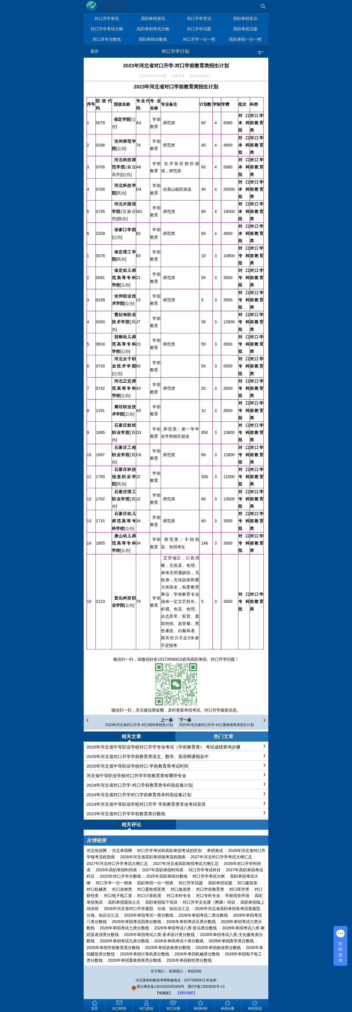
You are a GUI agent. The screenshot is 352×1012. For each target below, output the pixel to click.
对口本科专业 (178, 895)
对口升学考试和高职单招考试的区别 (169, 850)
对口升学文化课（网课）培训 (209, 902)
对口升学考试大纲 (208, 876)
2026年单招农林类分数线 (167, 947)
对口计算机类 (149, 895)
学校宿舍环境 (237, 895)
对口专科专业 (208, 895)
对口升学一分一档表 (114, 883)
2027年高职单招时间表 (162, 870)
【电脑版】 (164, 993)
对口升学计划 (175, 51)
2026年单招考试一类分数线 (148, 915)
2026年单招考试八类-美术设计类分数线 (159, 934)
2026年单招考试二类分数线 (203, 915)
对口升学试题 (191, 883)
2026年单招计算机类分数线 (144, 954)
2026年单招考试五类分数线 (191, 921)
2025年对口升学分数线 (120, 876)
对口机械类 (97, 889)
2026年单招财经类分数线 (188, 960)
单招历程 (194, 971)
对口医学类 (239, 889)
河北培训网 (97, 850)
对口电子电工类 (118, 895)
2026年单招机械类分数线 (197, 954)
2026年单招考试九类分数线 (124, 941)
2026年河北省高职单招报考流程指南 (153, 857)
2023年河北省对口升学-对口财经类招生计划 (139, 725)
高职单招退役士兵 (124, 902)
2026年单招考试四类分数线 (136, 921)
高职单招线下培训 (161, 902)
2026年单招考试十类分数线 (178, 941)
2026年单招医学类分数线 (231, 941)
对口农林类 (122, 889)
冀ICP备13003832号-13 (206, 987)
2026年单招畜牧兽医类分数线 (134, 960)
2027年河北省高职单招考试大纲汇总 (186, 863)
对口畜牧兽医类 (151, 889)
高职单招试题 (220, 883)
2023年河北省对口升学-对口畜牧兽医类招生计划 (216, 725)
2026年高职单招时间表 (116, 870)
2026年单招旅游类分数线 (218, 947)
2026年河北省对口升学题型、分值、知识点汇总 (147, 908)
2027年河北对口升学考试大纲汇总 (221, 857)
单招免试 (215, 850)
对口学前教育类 (210, 889)
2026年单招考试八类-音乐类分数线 (185, 928)
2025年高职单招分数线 (166, 876)
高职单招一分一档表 (155, 883)
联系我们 (176, 971)
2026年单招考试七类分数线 (124, 928)
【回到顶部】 (186, 993)
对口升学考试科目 (204, 870)
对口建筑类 (247, 883)
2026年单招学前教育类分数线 (113, 947)
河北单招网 (122, 850)
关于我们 (157, 971)
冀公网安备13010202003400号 (157, 987)
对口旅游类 (181, 889)
